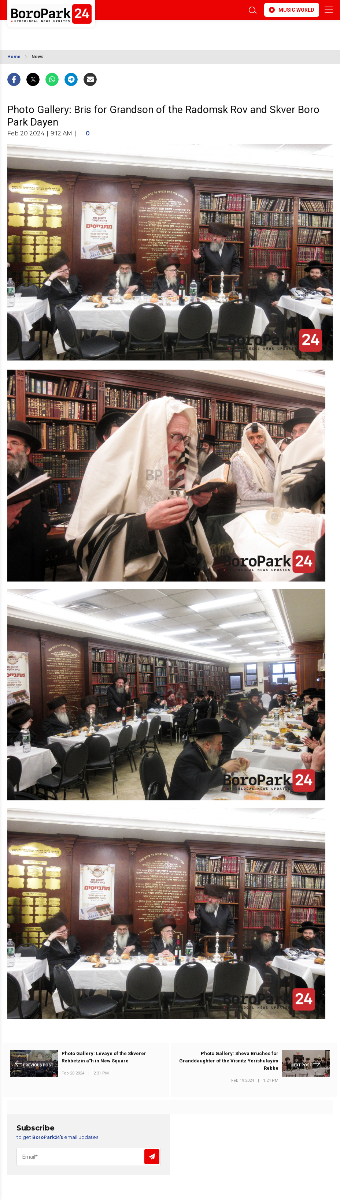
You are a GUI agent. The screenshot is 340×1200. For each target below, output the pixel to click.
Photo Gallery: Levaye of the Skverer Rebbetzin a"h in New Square (104, 1057)
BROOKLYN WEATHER (72, 32)
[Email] (88, 1157)
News (38, 56)
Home (14, 56)
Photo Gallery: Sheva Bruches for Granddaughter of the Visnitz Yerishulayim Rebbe (228, 1061)
